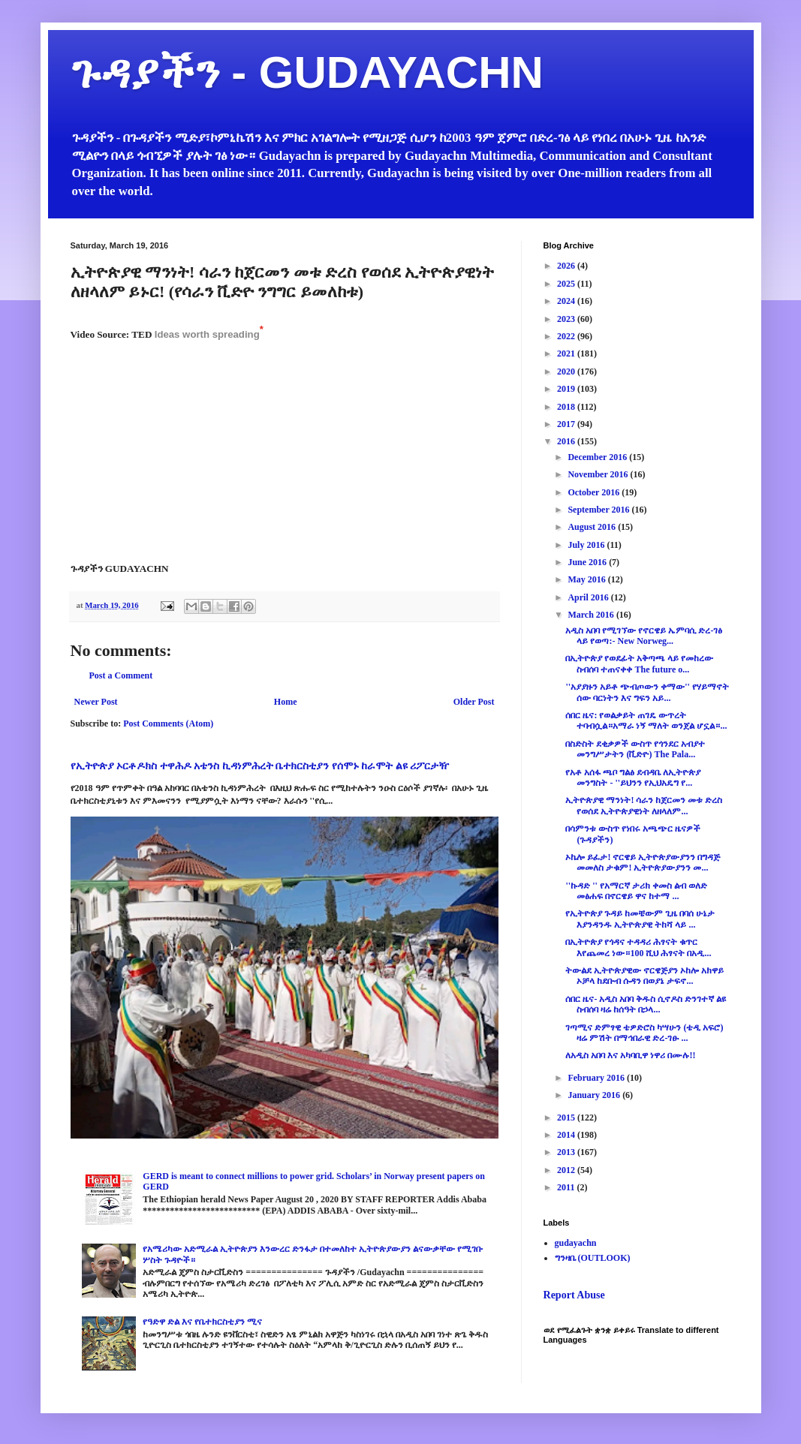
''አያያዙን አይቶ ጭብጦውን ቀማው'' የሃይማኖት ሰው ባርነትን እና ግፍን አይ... (646, 691)
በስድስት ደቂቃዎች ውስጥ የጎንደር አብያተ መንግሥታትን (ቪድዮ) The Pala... (635, 749)
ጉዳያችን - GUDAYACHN (307, 72)
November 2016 (599, 474)
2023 (567, 319)
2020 (567, 371)
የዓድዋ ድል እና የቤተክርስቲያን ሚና (202, 1321)
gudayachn (576, 1243)
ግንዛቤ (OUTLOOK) (593, 1258)
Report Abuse (574, 1295)
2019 (567, 389)
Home (285, 701)
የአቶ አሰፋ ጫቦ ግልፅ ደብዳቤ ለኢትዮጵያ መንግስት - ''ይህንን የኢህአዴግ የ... (632, 777)
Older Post (474, 701)
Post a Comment (121, 675)
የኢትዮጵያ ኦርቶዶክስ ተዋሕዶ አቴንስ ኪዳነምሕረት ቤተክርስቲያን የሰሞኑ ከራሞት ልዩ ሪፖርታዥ (260, 766)
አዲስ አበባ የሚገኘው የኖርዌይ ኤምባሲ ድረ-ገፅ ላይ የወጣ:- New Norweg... (643, 635)
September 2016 (599, 509)
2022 (567, 336)
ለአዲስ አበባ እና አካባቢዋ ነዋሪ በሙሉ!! (630, 1055)
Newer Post (96, 701)
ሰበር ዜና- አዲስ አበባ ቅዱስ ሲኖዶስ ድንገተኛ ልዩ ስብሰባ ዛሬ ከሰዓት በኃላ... (645, 1004)
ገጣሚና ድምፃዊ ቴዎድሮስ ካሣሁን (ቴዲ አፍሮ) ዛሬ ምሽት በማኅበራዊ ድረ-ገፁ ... (644, 1032)
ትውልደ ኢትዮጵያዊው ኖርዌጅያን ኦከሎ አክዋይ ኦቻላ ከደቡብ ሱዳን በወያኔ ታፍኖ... (644, 975)
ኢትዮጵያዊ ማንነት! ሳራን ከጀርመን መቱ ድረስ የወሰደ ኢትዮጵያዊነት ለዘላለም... (643, 805)
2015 (567, 1117)
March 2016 (592, 614)
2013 (567, 1152)
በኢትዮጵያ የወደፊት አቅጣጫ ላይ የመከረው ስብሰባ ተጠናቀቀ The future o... (639, 663)
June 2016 (588, 562)
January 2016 (595, 1095)
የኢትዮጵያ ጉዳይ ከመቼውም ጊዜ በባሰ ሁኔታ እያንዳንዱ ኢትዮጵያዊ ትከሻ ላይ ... (640, 918)
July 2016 (587, 545)
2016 (567, 441)
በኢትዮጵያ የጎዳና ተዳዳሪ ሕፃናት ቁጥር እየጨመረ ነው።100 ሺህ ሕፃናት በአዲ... (638, 947)
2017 (567, 424)
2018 (567, 407)
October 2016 (595, 492)
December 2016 (598, 457)
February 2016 (597, 1077)
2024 (567, 301)
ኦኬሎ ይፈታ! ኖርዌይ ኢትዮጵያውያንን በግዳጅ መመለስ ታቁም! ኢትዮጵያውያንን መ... (642, 862)
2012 (567, 1170)
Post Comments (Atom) (168, 723)
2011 (567, 1187)
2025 (567, 283)
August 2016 (593, 527)
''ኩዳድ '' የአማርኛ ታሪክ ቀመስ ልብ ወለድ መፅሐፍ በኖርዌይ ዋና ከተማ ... (635, 890)
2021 (567, 353)
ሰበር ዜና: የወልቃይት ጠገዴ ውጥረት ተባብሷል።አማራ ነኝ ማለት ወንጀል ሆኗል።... (646, 720)
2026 (567, 265)
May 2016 (587, 579)
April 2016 (589, 597)
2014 (567, 1135)
